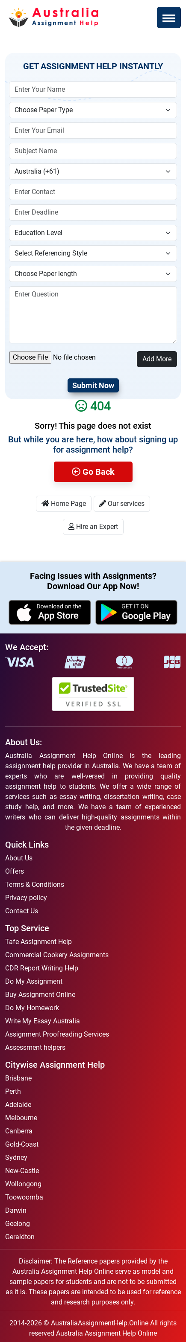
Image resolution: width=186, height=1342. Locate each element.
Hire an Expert (93, 527)
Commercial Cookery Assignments (57, 955)
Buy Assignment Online (40, 995)
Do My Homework (32, 1008)
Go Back (93, 472)
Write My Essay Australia (42, 1021)
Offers (14, 871)
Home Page (63, 504)
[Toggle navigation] (169, 17)
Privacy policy (26, 898)
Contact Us (21, 911)
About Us (18, 858)
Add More (156, 359)
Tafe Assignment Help (38, 942)
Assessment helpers (35, 1047)
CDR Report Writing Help (41, 968)
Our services (122, 504)
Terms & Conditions (34, 884)
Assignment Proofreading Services (57, 1034)
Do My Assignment (33, 981)
